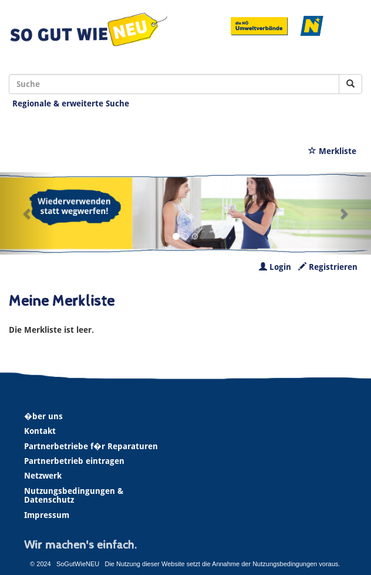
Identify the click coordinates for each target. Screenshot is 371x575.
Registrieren (327, 267)
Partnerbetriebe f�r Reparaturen (91, 446)
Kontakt (40, 431)
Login (275, 267)
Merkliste (332, 151)
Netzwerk (43, 475)
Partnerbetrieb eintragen (74, 461)
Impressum (46, 515)
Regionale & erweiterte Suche (70, 103)
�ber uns (43, 416)
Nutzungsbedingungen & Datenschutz (73, 495)
